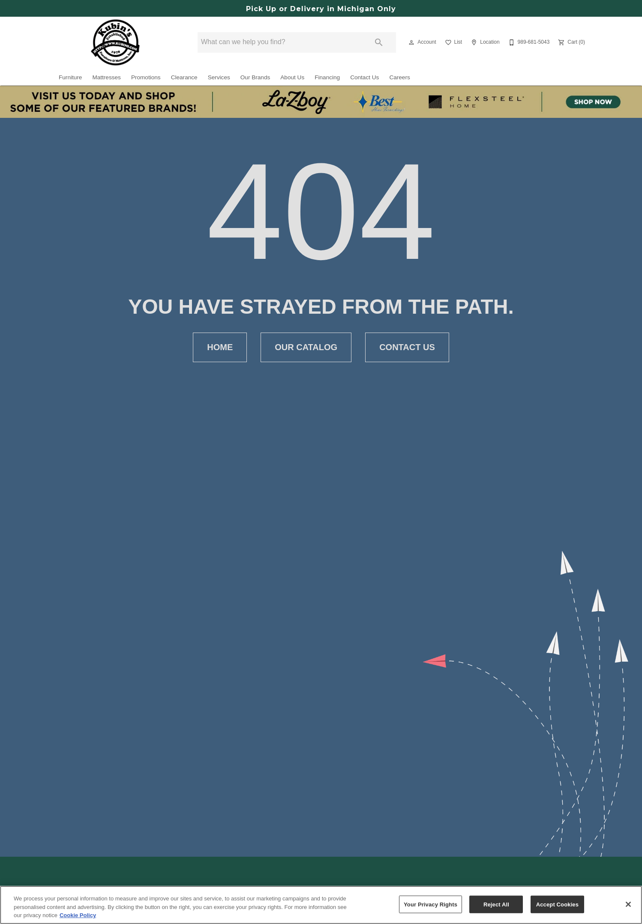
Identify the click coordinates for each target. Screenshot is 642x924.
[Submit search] (379, 42)
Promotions (146, 77)
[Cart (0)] (570, 42)
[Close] (628, 904)
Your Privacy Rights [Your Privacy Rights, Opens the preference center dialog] (430, 904)
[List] (452, 42)
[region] (321, 905)
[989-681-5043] (528, 42)
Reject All (496, 904)
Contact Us (364, 77)
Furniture (70, 77)
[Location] (484, 42)
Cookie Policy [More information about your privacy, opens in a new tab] (78, 915)
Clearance (184, 77)
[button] (411, 42)
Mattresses (106, 77)
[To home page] (115, 42)
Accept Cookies (557, 904)
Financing (327, 77)
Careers (399, 77)
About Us (292, 77)
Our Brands (255, 77)
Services (219, 77)
